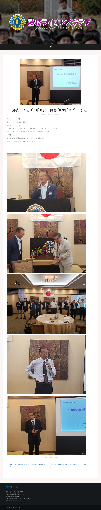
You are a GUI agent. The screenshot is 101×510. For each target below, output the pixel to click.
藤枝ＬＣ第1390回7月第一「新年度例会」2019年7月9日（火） (71, 464)
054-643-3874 (13, 498)
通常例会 (55, 457)
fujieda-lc (56, 114)
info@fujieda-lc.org (15, 500)
